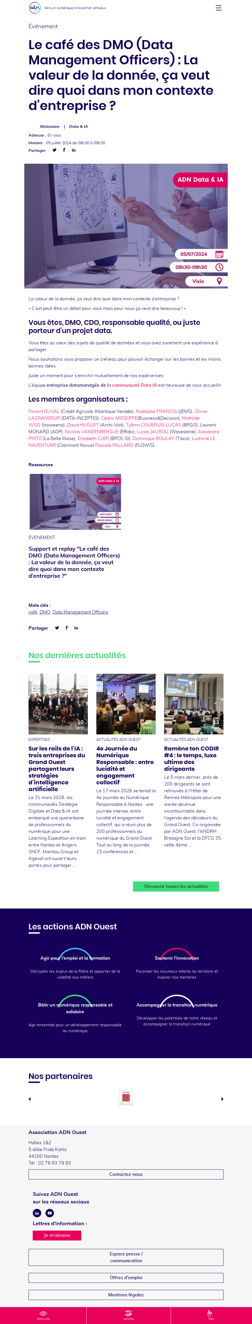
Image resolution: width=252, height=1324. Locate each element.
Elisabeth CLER (93, 438)
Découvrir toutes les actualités (176, 886)
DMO (45, 612)
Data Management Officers (80, 612)
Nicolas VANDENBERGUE (91, 432)
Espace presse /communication (126, 1257)
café (33, 612)
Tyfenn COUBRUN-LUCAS (153, 425)
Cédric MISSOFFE (119, 418)
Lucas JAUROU (152, 432)
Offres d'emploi (126, 1277)
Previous (30, 1099)
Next (222, 1099)
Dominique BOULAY (153, 438)
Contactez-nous (126, 1174)
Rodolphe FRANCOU (157, 411)
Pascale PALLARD (114, 445)
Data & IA (78, 127)
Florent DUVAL (44, 411)
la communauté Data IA (132, 385)
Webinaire (50, 127)
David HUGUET (83, 425)
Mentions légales (126, 1295)
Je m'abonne (57, 1235)
